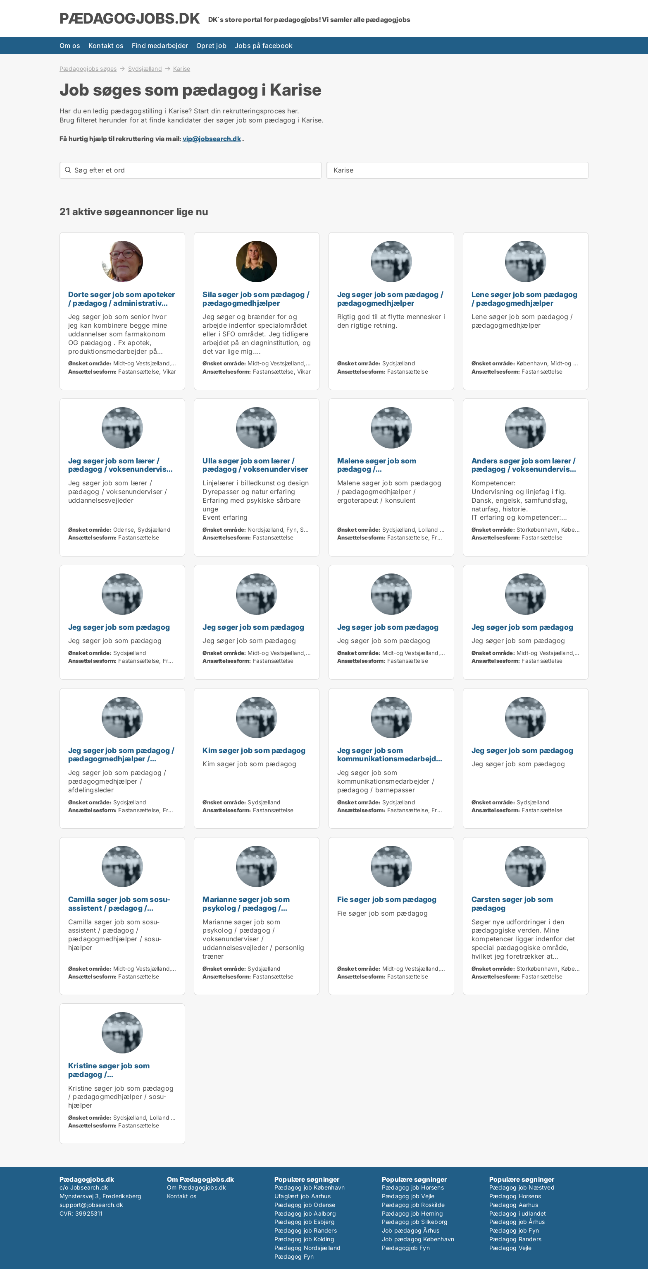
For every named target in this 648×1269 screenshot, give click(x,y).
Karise (181, 69)
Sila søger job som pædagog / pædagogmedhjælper (256, 298)
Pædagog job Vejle (408, 1195)
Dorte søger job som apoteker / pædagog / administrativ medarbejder (121, 303)
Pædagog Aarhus (513, 1204)
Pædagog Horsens (515, 1195)
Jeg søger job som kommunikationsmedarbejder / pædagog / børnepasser (390, 759)
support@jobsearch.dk (91, 1204)
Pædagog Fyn (294, 1256)
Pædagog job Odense (305, 1204)
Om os (70, 45)
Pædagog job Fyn (514, 1230)
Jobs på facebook (264, 45)
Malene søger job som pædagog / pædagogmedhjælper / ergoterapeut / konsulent (382, 473)
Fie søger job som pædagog (387, 899)
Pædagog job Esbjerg (304, 1221)
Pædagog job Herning (412, 1213)
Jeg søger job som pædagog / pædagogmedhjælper (390, 298)
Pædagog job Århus (517, 1221)
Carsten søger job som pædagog (512, 903)
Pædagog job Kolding (304, 1239)
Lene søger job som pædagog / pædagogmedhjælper (524, 298)
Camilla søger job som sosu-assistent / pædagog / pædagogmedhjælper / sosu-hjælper (120, 912)
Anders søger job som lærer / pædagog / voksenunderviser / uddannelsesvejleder (524, 469)
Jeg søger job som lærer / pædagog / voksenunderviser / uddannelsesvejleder (121, 469)
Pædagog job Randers (305, 1230)
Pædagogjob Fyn (406, 1247)
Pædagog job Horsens (413, 1187)
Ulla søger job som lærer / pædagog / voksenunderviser (255, 465)
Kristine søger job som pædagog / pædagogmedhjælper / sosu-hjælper (120, 1078)
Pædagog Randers (515, 1239)
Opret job (211, 45)
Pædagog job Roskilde (413, 1204)
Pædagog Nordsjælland (307, 1247)
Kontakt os (106, 45)
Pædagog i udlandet (517, 1213)
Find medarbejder (160, 45)
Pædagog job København (309, 1187)
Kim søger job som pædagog (253, 750)
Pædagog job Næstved (522, 1187)
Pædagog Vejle (510, 1247)
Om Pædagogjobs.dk (196, 1187)
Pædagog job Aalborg (305, 1213)
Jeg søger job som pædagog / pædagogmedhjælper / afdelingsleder (121, 759)
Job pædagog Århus (410, 1230)
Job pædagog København (418, 1239)
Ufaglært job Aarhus (302, 1195)
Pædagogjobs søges (88, 68)
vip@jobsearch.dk (212, 138)
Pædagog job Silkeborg (415, 1221)
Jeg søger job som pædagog (119, 627)
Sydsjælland (145, 68)
